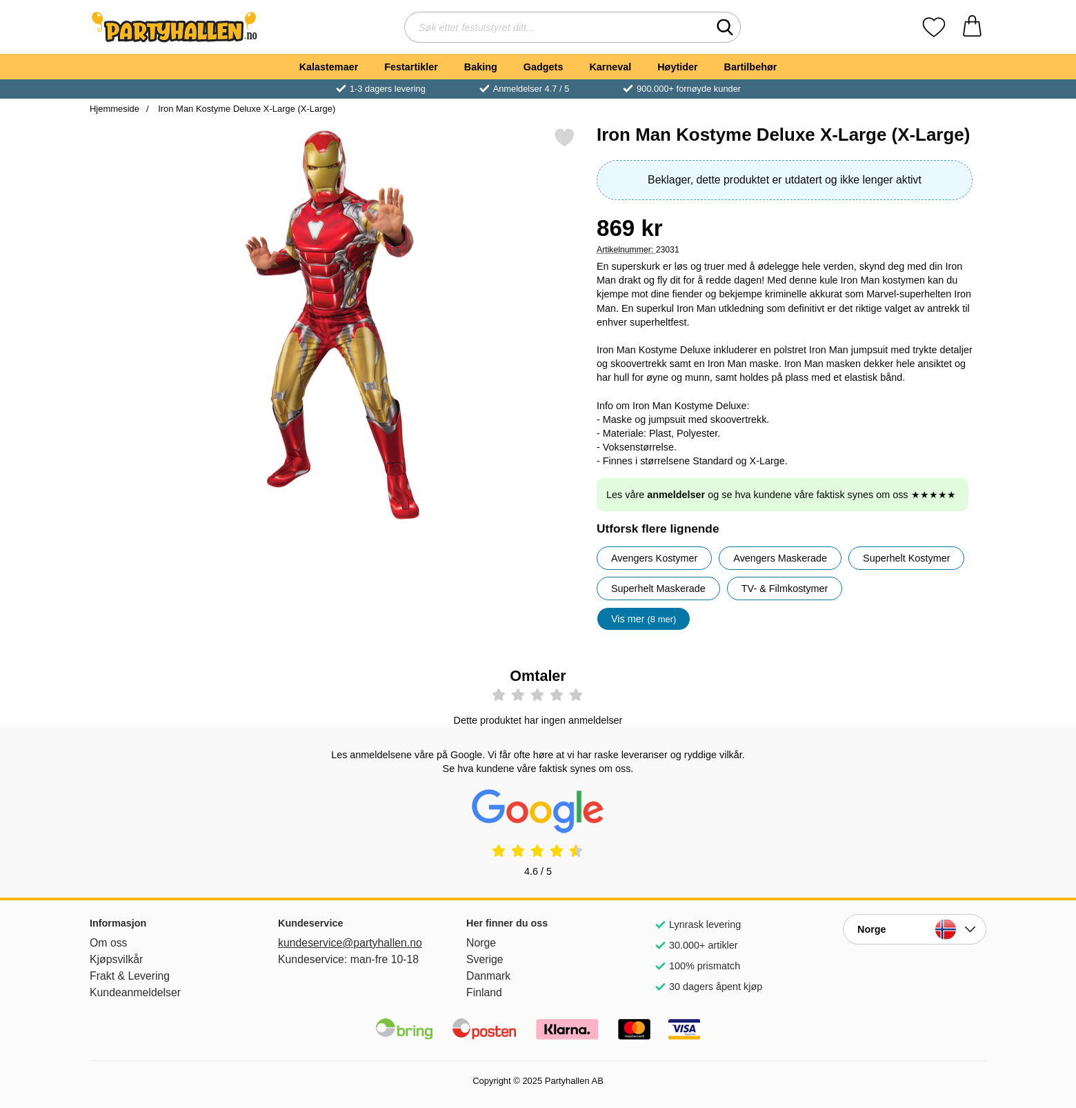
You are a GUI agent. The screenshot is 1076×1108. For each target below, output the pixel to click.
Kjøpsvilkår (116, 959)
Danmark (488, 976)
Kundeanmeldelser (135, 992)
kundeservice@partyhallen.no (349, 943)
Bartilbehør (750, 66)
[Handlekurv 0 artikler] (972, 27)
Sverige (485, 959)
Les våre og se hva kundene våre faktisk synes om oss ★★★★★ (781, 494)
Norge (481, 943)
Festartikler (411, 66)
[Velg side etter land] (914, 929)
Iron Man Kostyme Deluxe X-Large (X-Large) (246, 108)
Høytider (677, 66)
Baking (480, 66)
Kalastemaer (329, 66)
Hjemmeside (114, 108)
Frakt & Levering (130, 976)
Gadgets (544, 66)
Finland (484, 992)
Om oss (109, 943)
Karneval (610, 66)
